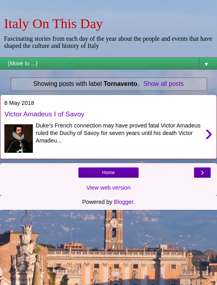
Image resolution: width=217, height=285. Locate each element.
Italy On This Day (53, 23)
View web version (108, 187)
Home (108, 172)
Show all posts (163, 83)
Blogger (123, 202)
